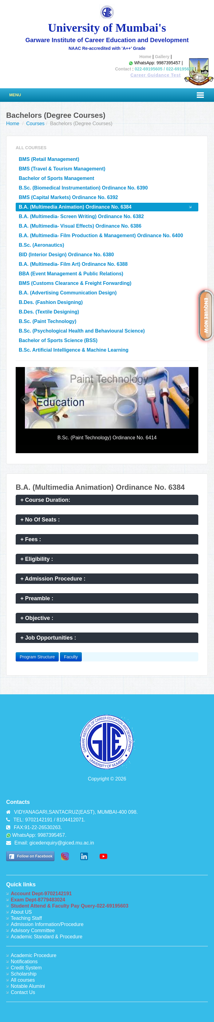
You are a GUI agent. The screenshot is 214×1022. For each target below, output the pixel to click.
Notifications (24, 961)
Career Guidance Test (155, 75)
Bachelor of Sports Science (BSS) (58, 340)
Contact (123, 68)
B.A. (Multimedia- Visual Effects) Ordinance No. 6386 (80, 226)
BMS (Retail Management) (49, 159)
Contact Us (23, 992)
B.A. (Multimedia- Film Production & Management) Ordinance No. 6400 (101, 235)
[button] (25, 400)
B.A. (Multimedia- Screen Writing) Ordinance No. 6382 (81, 216)
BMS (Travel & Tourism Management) (62, 168)
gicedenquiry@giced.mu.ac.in (62, 842)
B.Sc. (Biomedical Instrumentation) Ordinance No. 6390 (83, 187)
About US (21, 912)
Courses (35, 123)
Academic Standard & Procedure (46, 936)
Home (145, 56)
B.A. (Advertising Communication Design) (68, 292)
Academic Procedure (34, 955)
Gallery (162, 56)
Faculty (71, 656)
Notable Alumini (28, 986)
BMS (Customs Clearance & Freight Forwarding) (75, 283)
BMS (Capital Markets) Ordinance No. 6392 (68, 197)
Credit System (26, 967)
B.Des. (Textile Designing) (49, 311)
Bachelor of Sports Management (56, 178)
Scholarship (24, 973)
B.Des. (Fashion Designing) (51, 302)
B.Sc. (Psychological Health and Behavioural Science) (82, 330)
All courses (23, 980)
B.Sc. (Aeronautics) (41, 245)
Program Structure (37, 656)
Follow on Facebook (34, 856)
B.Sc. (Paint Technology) (47, 321)
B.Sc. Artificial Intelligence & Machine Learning (74, 350)
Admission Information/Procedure (47, 924)
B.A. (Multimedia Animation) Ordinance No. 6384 (75, 207)
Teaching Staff (26, 918)
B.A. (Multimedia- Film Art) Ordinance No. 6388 (73, 264)
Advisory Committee (33, 930)
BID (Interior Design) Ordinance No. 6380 (66, 254)
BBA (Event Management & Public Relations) (71, 273)
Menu (15, 95)
